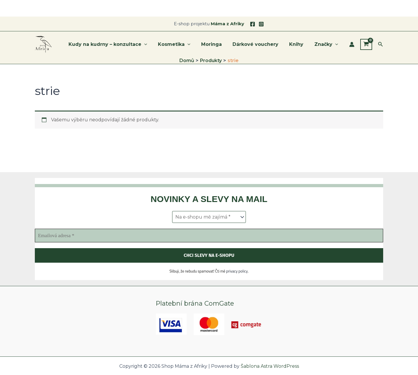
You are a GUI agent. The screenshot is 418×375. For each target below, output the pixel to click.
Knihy (298, 44)
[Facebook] (252, 24)
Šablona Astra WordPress (270, 366)
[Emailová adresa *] (209, 236)
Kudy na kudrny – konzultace (116, 44)
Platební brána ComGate (196, 303)
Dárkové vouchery (259, 44)
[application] (153, 44)
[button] (380, 44)
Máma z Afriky (227, 23)
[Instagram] (261, 24)
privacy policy (237, 272)
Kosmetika (181, 44)
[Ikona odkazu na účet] (351, 44)
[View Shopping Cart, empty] (366, 44)
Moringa (216, 44)
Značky (327, 44)
